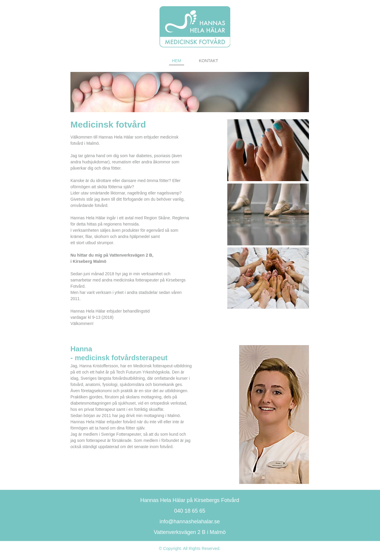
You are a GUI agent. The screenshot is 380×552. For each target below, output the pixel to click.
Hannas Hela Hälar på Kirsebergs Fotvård (189, 500)
